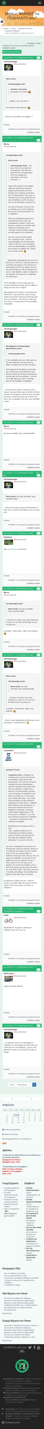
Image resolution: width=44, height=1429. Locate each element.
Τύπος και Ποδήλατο (12, 1393)
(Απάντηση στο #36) (25, 533)
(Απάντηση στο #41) (25, 967)
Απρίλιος (8, 1105)
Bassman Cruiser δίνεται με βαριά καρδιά (19, 1301)
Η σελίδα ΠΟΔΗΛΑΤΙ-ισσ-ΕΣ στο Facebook (11, 1195)
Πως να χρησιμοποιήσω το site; (15, 1276)
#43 (38, 1026)
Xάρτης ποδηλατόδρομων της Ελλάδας (32, 1206)
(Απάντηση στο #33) (25, 325)
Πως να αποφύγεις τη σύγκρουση (17, 1400)
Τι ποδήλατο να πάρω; (12, 1285)
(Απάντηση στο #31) (25, 58)
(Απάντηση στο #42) (25, 1026)
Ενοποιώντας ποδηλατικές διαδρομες (17, 1298)
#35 (38, 422)
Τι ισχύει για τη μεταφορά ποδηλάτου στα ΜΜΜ (21, 1278)
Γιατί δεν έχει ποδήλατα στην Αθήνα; (17, 1335)
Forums (5, 28)
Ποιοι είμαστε (10, 1409)
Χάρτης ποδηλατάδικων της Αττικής (33, 1195)
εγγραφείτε (25, 46)
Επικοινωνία (12, 1422)
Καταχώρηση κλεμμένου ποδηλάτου (31, 1223)
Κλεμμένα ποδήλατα (12, 31)
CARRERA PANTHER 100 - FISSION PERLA (20, 1305)
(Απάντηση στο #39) (25, 744)
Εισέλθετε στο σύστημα (10, 46)
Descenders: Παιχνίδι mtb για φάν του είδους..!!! (21, 1325)
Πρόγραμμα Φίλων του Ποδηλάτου (18, 1139)
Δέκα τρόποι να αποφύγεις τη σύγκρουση (31, 1234)
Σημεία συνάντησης (11, 1134)
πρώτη (11, 1085)
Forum (13, 28)
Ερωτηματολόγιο (10, 1310)
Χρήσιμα (29, 1253)
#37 (38, 533)
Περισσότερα (7, 1313)
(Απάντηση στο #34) (25, 422)
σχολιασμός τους (32, 1211)
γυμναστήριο (12, 549)
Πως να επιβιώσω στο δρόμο (14, 1273)
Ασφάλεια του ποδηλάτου (14, 1379)
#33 (38, 140)
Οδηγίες (29, 1260)
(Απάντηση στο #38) (25, 655)
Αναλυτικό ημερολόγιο (12, 1130)
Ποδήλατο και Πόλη (25, 28)
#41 (38, 911)
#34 (38, 325)
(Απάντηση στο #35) (25, 473)
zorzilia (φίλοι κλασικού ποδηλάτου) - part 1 (19, 1337)
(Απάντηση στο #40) (25, 909)
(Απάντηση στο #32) (25, 138)
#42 (38, 970)
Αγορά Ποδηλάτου (12, 1388)
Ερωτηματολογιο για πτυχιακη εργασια (18, 1308)
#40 (38, 746)
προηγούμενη (22, 1085)
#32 (38, 58)
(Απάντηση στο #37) (25, 589)
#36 (38, 475)
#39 (38, 655)
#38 (38, 589)
